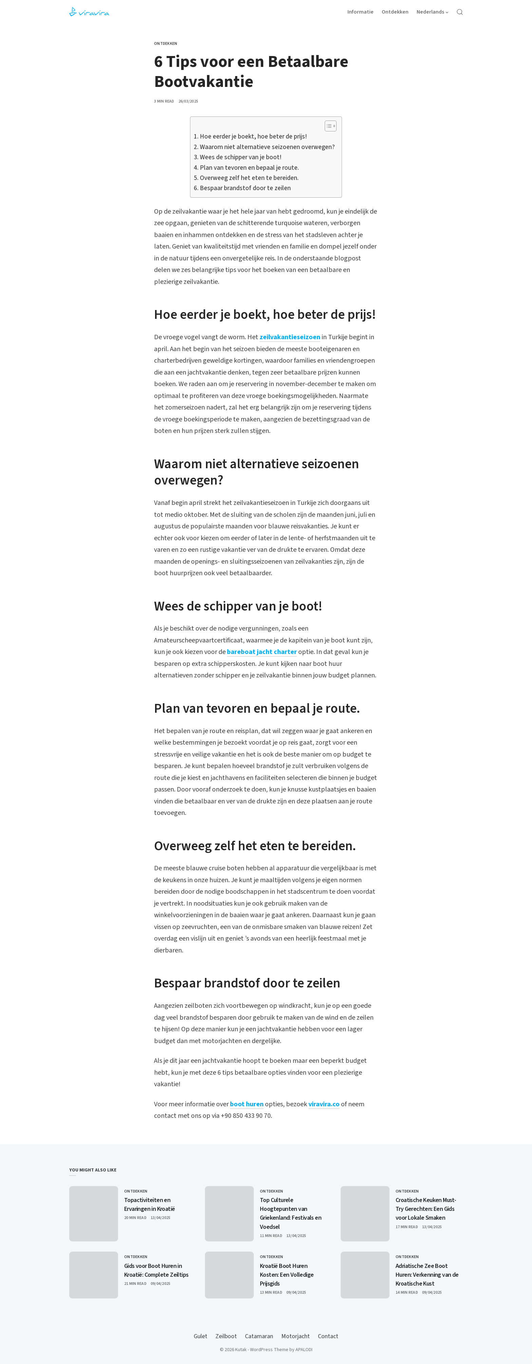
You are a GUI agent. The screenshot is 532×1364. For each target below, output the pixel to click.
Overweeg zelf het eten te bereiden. (249, 178)
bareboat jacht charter (262, 652)
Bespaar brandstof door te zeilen (245, 188)
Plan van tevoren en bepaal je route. (249, 167)
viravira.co (324, 1104)
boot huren (247, 1104)
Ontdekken (165, 44)
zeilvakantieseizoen (290, 337)
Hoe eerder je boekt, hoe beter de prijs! (253, 136)
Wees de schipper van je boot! (241, 157)
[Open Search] (460, 12)
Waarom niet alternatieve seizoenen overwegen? (267, 147)
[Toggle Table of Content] (327, 126)
